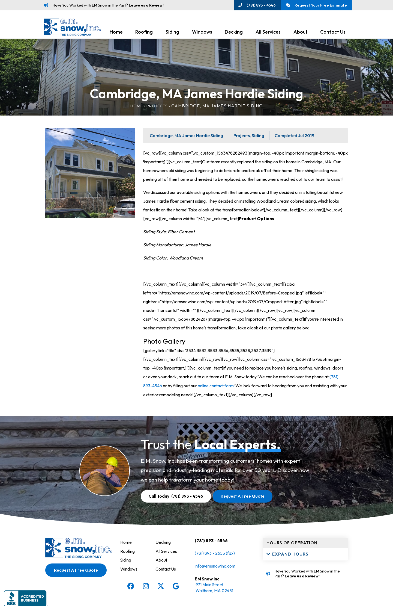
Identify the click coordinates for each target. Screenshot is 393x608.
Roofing (144, 33)
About (300, 33)
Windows (202, 33)
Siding (172, 33)
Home (116, 33)
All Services (268, 33)
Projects (158, 107)
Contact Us (333, 33)
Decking (234, 33)
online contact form (216, 386)
